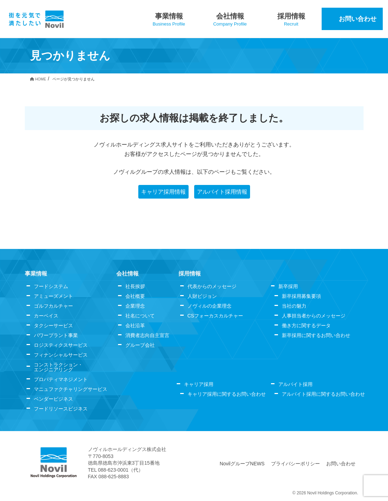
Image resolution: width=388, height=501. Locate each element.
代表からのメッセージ (212, 286)
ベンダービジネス (53, 399)
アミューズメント (53, 296)
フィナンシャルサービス (61, 355)
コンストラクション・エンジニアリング (58, 367)
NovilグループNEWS (242, 463)
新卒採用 (288, 286)
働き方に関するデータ (306, 325)
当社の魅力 (294, 306)
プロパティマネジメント (61, 379)
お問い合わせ (341, 463)
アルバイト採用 (295, 384)
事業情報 (36, 274)
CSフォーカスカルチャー (215, 316)
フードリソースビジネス (61, 408)
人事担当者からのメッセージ (313, 316)
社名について (140, 316)
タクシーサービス (53, 325)
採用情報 (189, 274)
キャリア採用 (198, 384)
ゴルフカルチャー (53, 306)
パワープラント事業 (56, 335)
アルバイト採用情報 (222, 192)
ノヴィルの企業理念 (210, 306)
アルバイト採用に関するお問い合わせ (323, 394)
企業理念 (135, 306)
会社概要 (135, 296)
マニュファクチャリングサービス (70, 389)
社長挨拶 (135, 286)
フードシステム (51, 286)
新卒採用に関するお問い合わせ (316, 335)
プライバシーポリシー (295, 463)
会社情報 (127, 274)
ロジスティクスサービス (61, 345)
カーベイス (46, 316)
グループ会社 (140, 345)
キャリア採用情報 (163, 192)
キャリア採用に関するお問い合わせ (227, 394)
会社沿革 (135, 325)
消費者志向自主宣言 (147, 335)
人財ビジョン (202, 296)
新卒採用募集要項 (301, 296)
